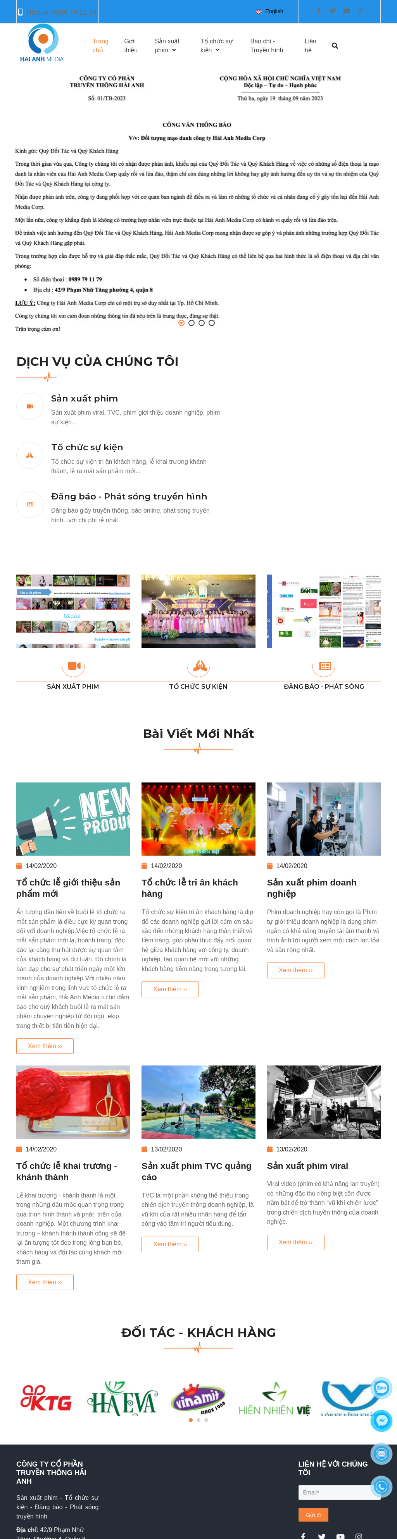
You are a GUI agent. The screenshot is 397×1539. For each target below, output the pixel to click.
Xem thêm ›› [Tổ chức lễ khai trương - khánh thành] (45, 1282)
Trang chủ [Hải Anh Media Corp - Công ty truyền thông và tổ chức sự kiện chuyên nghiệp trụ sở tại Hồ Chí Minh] (101, 45)
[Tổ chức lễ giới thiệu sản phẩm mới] (73, 819)
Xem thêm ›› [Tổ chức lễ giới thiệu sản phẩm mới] (45, 1046)
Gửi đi (313, 1515)
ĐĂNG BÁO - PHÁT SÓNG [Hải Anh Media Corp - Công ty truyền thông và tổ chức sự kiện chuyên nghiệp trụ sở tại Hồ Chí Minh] (324, 686)
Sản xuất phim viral (308, 1166)
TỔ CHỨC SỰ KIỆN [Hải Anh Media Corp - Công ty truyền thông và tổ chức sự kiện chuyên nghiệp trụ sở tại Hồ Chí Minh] (198, 686)
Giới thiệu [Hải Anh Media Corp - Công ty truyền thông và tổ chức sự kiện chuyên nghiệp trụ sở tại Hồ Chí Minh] (131, 45)
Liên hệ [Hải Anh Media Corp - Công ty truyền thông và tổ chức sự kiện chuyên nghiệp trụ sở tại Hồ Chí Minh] (310, 45)
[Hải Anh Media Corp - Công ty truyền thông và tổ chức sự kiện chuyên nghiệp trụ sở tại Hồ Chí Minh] (198, 202)
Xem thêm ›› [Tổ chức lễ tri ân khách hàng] (170, 989)
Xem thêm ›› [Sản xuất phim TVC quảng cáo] (170, 1244)
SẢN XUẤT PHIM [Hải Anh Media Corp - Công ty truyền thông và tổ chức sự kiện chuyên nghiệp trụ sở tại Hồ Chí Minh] (73, 686)
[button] (271, 11)
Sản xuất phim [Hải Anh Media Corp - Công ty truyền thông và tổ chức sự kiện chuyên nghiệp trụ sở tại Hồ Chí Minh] (84, 398)
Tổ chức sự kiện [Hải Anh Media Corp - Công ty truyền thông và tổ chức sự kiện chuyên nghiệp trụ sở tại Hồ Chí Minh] (87, 447)
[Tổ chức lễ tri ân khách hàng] (198, 819)
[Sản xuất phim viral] (324, 1102)
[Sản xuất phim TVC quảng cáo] (198, 1102)
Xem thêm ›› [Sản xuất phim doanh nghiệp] (296, 970)
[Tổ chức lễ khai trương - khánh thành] (73, 1102)
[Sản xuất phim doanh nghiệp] (324, 819)
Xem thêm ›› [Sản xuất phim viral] (296, 1242)
